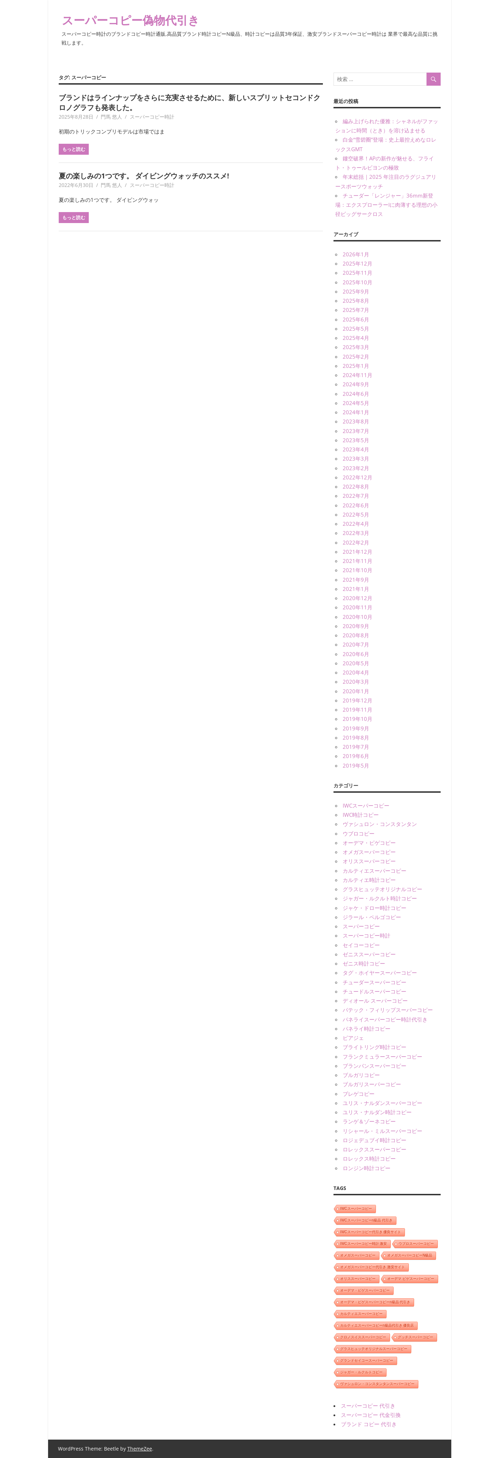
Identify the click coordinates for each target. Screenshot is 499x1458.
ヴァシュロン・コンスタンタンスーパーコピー (377, 1384)
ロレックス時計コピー (369, 1158)
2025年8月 (356, 300)
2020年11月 (357, 607)
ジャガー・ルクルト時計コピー (380, 898)
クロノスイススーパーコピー (363, 1337)
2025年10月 (357, 282)
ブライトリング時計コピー (374, 1046)
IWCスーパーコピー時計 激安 (363, 1244)
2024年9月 (356, 384)
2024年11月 (357, 374)
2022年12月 (357, 477)
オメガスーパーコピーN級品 (409, 1255)
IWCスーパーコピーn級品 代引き (366, 1220)
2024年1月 (356, 412)
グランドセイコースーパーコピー (366, 1360)
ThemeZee (139, 1448)
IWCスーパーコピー (366, 805)
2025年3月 (356, 347)
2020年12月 (357, 598)
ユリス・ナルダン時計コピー (377, 1112)
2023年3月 (356, 458)
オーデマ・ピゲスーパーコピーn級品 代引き (375, 1302)
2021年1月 (356, 588)
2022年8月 (356, 486)
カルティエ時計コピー (369, 879)
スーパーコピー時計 (152, 116)
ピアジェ (353, 1037)
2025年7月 (356, 309)
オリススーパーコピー (369, 861)
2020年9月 (356, 626)
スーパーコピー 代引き (368, 1405)
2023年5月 (356, 440)
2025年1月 (356, 365)
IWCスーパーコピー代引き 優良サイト (370, 1232)
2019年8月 (356, 737)
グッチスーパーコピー (415, 1337)
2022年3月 (356, 532)
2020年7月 (356, 644)
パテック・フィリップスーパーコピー (388, 1009)
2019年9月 (356, 728)
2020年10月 (357, 616)
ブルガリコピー (361, 1074)
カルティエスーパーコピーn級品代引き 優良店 (377, 1325)
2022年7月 (356, 495)
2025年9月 (356, 291)
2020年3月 (356, 681)
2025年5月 (356, 328)
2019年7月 (356, 746)
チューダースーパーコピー (374, 982)
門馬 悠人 (111, 116)
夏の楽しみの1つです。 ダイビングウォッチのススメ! (144, 176)
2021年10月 (357, 570)
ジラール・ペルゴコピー (372, 917)
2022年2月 (356, 542)
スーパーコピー (361, 926)
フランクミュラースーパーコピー (382, 1056)
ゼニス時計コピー (364, 963)
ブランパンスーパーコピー (374, 1065)
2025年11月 (357, 272)
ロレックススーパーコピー (374, 1149)
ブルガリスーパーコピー (372, 1084)
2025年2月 (356, 356)
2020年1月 (356, 691)
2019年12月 (357, 700)
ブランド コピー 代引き (369, 1424)
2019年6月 (356, 755)
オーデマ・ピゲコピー (369, 842)
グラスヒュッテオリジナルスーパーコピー (373, 1349)
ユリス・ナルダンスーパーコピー (382, 1102)
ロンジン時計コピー (366, 1168)
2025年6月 (356, 319)
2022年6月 (356, 505)
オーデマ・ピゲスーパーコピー (365, 1290)
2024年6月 (356, 393)
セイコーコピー (361, 945)
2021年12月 (357, 551)
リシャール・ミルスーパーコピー (382, 1130)
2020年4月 (356, 672)
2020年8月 (356, 635)
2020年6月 (356, 653)
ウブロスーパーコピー (416, 1244)
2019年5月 (356, 765)
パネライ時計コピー (366, 1028)
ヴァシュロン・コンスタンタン (380, 823)
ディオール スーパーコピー (375, 1000)
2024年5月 (356, 402)
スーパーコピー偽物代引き (130, 20)
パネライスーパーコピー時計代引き (385, 1019)
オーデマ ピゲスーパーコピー (410, 1279)
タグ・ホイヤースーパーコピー (380, 972)
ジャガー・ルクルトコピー (361, 1372)
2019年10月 (357, 718)
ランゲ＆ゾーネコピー (369, 1121)
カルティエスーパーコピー (374, 870)
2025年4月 (356, 337)
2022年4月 (356, 523)
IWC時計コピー (361, 814)
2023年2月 (356, 468)
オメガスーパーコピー (369, 851)
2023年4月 (356, 449)
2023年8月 (356, 421)
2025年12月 (357, 263)
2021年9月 (356, 579)
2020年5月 (356, 663)
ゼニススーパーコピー (369, 954)
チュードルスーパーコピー (374, 991)
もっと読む (73, 149)
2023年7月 (356, 430)
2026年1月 (356, 254)
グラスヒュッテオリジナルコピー (382, 889)
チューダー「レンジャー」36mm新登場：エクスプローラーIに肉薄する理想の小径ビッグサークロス (386, 205)
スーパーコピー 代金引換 (371, 1414)
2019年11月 (357, 709)
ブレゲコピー (359, 1093)
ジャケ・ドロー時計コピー (374, 907)
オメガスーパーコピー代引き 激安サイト (372, 1267)
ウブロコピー (359, 833)
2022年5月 (356, 514)
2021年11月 (357, 560)
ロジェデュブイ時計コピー (374, 1140)
